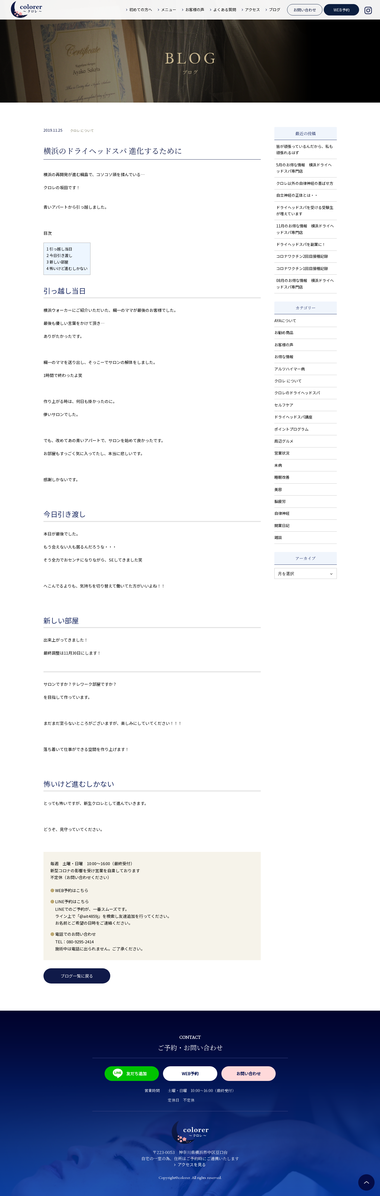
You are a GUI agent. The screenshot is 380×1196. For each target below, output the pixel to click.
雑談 (278, 537)
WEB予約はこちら (71, 890)
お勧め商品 (283, 332)
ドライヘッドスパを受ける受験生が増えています (304, 211)
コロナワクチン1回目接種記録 (302, 268)
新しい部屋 (57, 262)
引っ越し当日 (59, 249)
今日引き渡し (59, 255)
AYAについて (285, 320)
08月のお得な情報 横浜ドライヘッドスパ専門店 (305, 284)
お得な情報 (283, 356)
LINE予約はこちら (72, 901)
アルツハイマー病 (289, 369)
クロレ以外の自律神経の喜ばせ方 (304, 183)
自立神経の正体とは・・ (297, 195)
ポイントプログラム (291, 429)
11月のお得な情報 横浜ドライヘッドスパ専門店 (305, 229)
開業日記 (282, 525)
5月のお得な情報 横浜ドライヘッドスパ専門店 (304, 168)
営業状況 (282, 453)
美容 (278, 489)
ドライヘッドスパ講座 (293, 417)
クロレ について (82, 130)
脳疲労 (280, 501)
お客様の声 (283, 344)
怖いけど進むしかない (66, 268)
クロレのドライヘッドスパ (297, 392)
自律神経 (282, 513)
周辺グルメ (283, 441)
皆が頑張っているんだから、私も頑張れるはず (304, 150)
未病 (278, 465)
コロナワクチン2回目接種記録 (302, 256)
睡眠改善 (282, 477)
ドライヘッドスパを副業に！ (301, 244)
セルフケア (283, 405)
